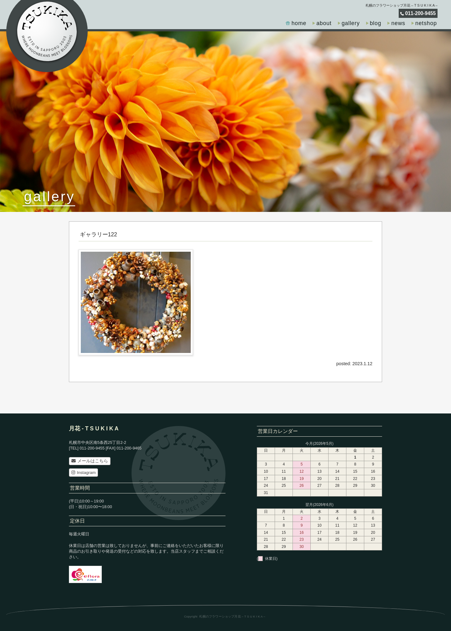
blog (375, 23)
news (398, 23)
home (299, 23)
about (323, 23)
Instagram (83, 472)
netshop (426, 23)
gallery (351, 23)
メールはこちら (89, 461)
